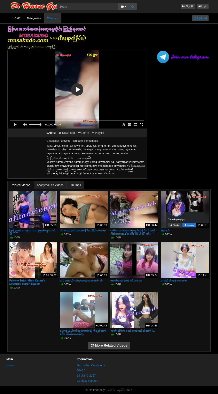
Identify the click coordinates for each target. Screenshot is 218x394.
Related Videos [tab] (20, 185)
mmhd (107, 149)
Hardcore (77, 140)
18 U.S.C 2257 (86, 375)
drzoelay (51, 149)
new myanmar (89, 153)
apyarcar (91, 145)
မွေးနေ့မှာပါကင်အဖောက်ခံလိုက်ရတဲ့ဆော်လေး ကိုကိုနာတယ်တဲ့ (83, 332)
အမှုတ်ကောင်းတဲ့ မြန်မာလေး (126, 280)
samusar (104, 153)
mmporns (117, 149)
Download (67, 132)
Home (10, 365)
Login (202, 6)
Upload (200, 18)
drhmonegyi (119, 145)
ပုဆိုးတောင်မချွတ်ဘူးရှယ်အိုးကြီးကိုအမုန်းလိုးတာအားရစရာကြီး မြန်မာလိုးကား (133, 232)
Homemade (91, 140)
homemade (74, 149)
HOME (17, 18)
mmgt (98, 149)
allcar (57, 145)
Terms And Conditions (91, 365)
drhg (100, 145)
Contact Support (87, 380)
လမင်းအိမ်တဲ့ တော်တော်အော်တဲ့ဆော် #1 (132, 330)
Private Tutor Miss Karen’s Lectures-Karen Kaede (27, 282)
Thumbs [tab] (75, 185)
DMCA (81, 370)
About (51, 132)
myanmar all (54, 153)
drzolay (62, 149)
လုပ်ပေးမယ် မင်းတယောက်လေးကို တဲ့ (81, 280)
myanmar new (71, 153)
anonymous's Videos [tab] (50, 185)
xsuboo (125, 153)
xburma (114, 153)
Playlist (98, 132)
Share (83, 132)
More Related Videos (109, 345)
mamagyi (88, 149)
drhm (107, 145)
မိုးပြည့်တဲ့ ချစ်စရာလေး (174, 280)
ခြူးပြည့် (165, 230)
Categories (34, 18)
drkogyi (131, 145)
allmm (65, 145)
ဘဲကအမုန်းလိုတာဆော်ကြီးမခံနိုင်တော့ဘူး (83, 230)
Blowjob (65, 140)
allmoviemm (77, 145)
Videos (52, 18)
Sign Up (188, 6)
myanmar (130, 149)
